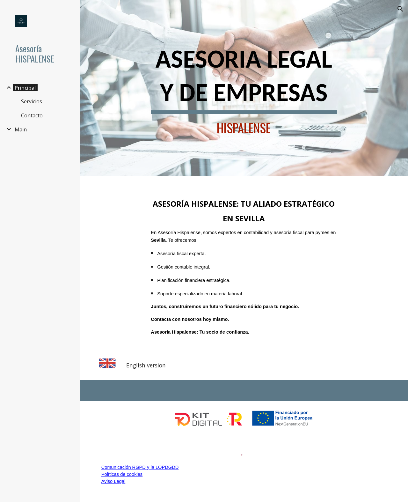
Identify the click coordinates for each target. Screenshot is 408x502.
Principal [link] (25, 87)
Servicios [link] (31, 101)
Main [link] (21, 129)
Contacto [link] (32, 115)
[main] (243, 88)
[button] (400, 9)
